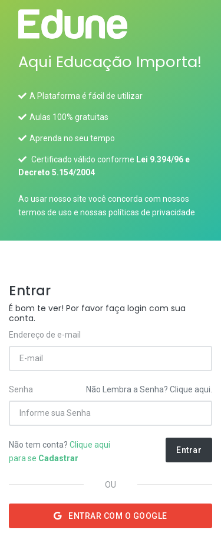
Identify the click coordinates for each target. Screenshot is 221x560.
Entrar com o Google (110, 516)
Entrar (189, 450)
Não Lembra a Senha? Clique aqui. (149, 389)
